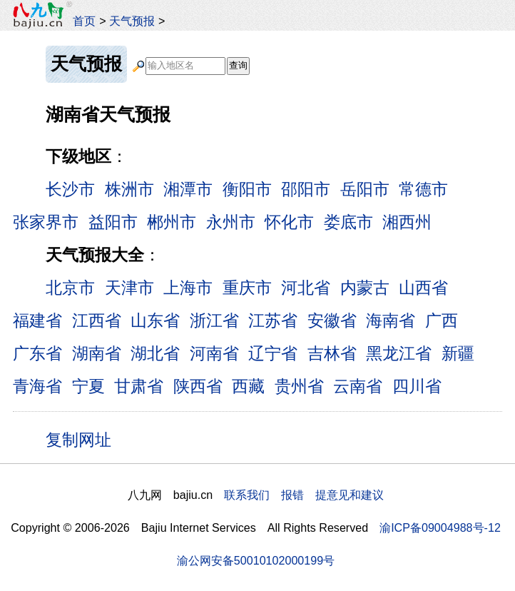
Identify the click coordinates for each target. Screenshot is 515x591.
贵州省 (299, 386)
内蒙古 (364, 287)
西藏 (248, 386)
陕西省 (198, 386)
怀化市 (289, 222)
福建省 (37, 320)
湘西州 (407, 222)
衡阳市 (247, 189)
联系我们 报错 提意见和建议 (304, 494)
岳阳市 (364, 189)
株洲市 (129, 189)
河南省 (214, 353)
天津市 (129, 287)
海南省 (390, 320)
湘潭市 (188, 189)
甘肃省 (138, 386)
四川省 (417, 386)
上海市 (188, 287)
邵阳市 (305, 189)
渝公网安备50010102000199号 (256, 560)
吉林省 (332, 353)
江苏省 (272, 320)
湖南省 (96, 353)
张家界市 (45, 222)
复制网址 (83, 439)
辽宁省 (272, 353)
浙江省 (214, 320)
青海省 (37, 386)
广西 (441, 320)
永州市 (230, 222)
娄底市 (348, 222)
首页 (84, 20)
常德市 (423, 189)
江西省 (96, 320)
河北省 (305, 287)
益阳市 (113, 222)
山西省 (423, 287)
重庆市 (247, 287)
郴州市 (171, 222)
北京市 (70, 287)
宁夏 (88, 386)
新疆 (458, 353)
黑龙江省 (399, 353)
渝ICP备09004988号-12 (440, 527)
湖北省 (155, 353)
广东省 (37, 353)
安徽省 (332, 320)
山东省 (155, 320)
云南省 (357, 386)
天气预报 (132, 20)
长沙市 (70, 189)
